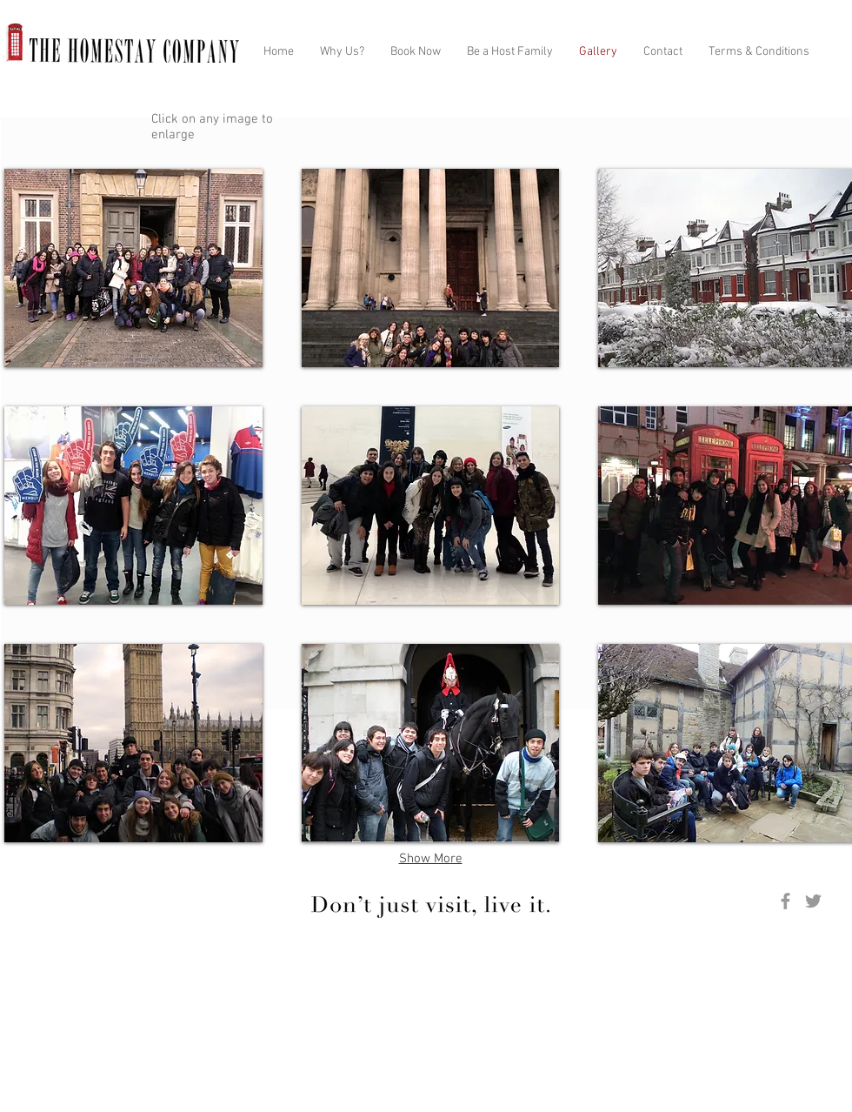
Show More (431, 859)
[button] (133, 268)
